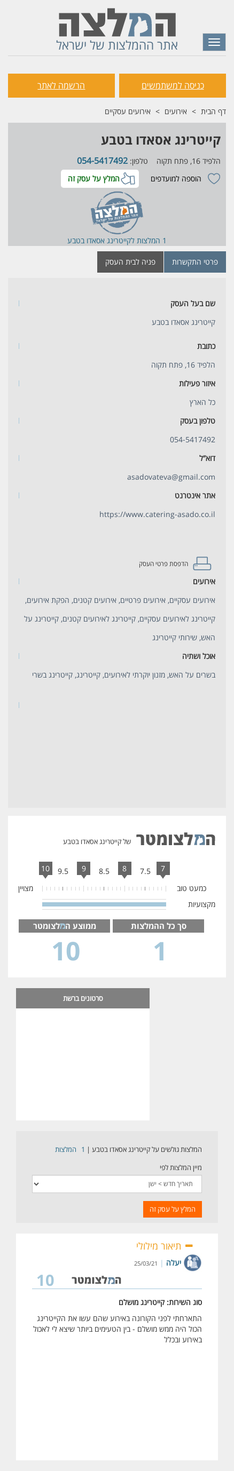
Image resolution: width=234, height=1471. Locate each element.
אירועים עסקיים (128, 111)
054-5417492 (101, 160)
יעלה (173, 1263)
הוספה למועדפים (176, 178)
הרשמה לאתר (61, 85)
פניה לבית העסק (130, 262)
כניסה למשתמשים (173, 85)
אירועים (176, 111)
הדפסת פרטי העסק (163, 563)
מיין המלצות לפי (181, 1167)
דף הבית (213, 111)
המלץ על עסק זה (94, 178)
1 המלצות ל (149, 240)
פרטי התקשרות (195, 262)
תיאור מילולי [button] (164, 1245)
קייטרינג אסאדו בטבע (161, 139)
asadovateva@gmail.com (171, 477)
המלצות (65, 1149)
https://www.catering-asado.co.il (157, 514)
